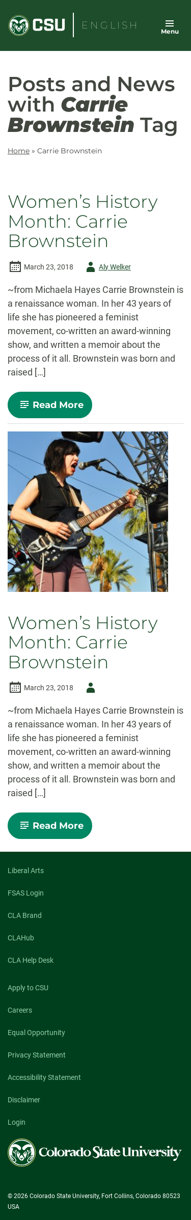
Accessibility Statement (44, 1077)
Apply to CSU (28, 988)
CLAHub (21, 938)
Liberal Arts (26, 870)
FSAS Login (26, 893)
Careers (20, 1010)
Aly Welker (107, 267)
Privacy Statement (37, 1055)
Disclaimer (24, 1100)
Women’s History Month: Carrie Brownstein (82, 221)
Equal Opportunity (36, 1032)
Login (16, 1122)
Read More (54, 408)
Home (19, 150)
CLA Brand (25, 915)
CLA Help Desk (30, 960)
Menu (170, 31)
